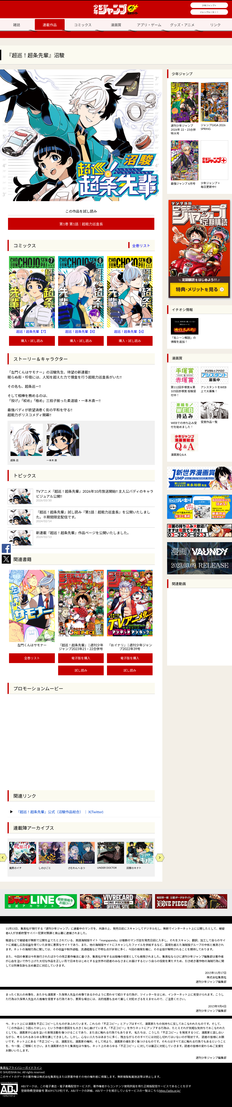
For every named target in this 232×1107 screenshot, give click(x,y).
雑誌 (16, 25)
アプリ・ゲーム (149, 25)
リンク (215, 25)
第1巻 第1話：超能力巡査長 (81, 224)
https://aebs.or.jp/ (170, 1090)
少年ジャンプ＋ (209, 5)
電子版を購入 (80, 658)
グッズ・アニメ (182, 25)
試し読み (81, 670)
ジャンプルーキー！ (209, 12)
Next (160, 857)
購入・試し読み (32, 341)
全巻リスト (141, 246)
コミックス (83, 25)
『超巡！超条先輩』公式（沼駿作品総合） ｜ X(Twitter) (59, 812)
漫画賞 (116, 25)
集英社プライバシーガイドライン (21, 1067)
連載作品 (50, 25)
